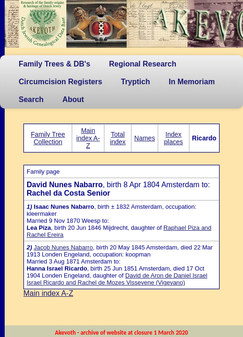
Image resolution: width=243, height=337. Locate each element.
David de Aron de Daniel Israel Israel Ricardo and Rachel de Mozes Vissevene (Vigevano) (117, 279)
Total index (117, 138)
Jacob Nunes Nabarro (63, 247)
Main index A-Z (88, 138)
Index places (173, 138)
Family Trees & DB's (54, 64)
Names (144, 138)
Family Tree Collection (48, 138)
